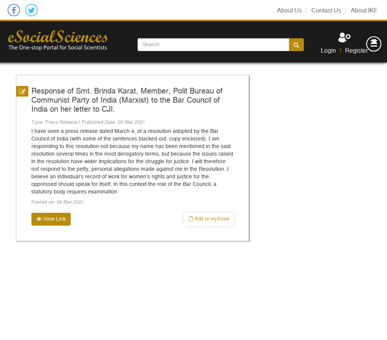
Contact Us (326, 11)
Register (356, 51)
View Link (51, 219)
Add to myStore (209, 219)
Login (328, 51)
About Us (289, 11)
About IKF (364, 11)
